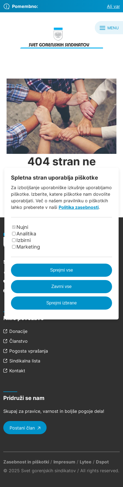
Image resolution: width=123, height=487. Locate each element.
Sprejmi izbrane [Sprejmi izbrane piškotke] (61, 303)
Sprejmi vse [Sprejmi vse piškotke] (61, 270)
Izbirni (23, 240)
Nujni (22, 227)
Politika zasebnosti (79, 207)
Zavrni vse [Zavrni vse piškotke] (62, 286)
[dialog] (61, 243)
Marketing (28, 247)
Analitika (26, 234)
